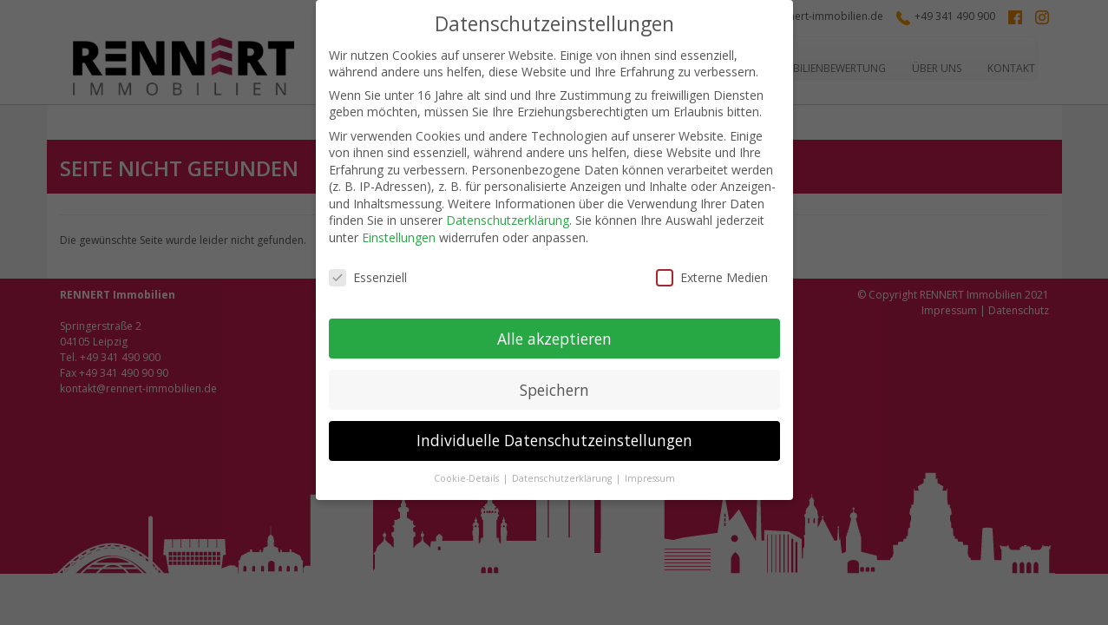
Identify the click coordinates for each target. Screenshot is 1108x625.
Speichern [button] (554, 389)
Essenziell (368, 277)
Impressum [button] (650, 478)
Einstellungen (399, 237)
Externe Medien (712, 277)
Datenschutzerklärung (507, 220)
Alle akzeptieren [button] (554, 338)
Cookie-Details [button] (468, 478)
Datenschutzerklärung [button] (563, 478)
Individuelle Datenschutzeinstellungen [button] (554, 440)
